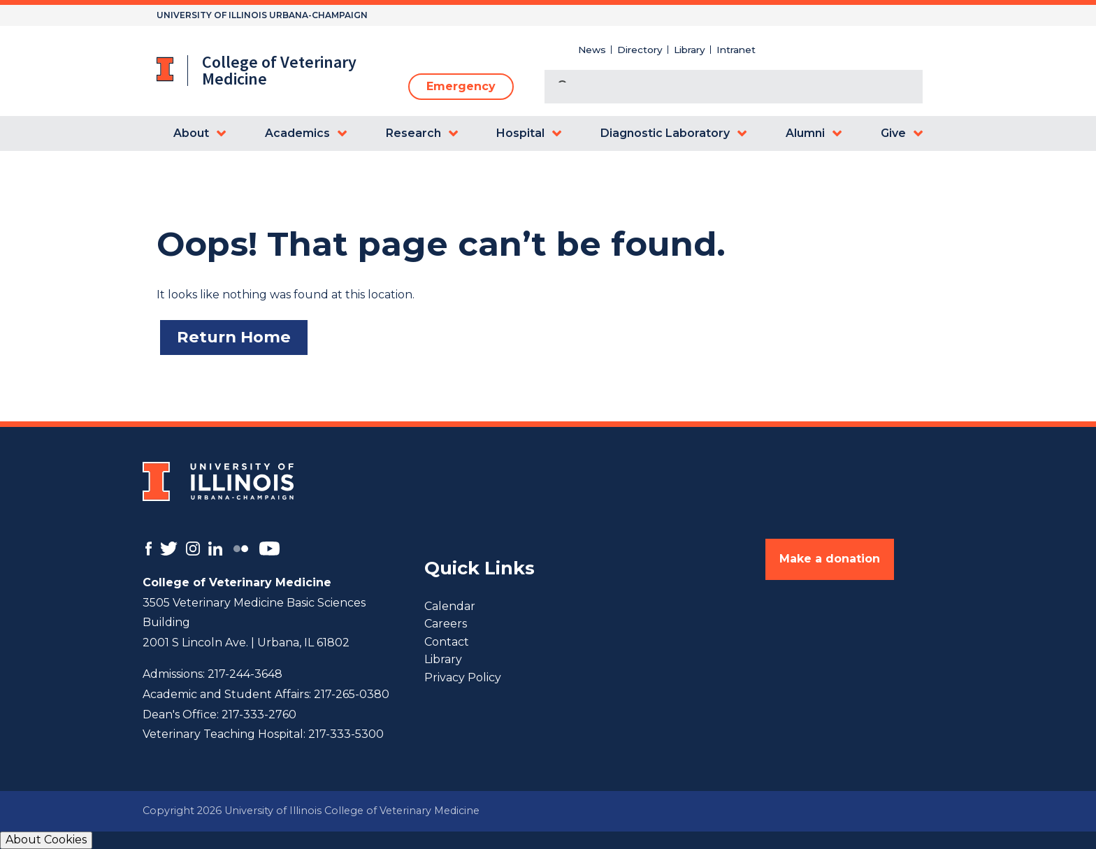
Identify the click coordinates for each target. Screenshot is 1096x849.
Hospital (520, 133)
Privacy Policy (462, 677)
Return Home (234, 337)
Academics (297, 133)
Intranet (736, 49)
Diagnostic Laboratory (665, 133)
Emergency (461, 86)
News (592, 49)
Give (893, 133)
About (191, 133)
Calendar (449, 606)
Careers (445, 623)
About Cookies (46, 839)
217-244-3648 (245, 674)
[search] (717, 88)
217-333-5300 (346, 734)
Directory (640, 49)
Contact (446, 641)
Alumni (805, 133)
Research (413, 133)
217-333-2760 (259, 714)
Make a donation (829, 558)
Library (689, 49)
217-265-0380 (351, 694)
